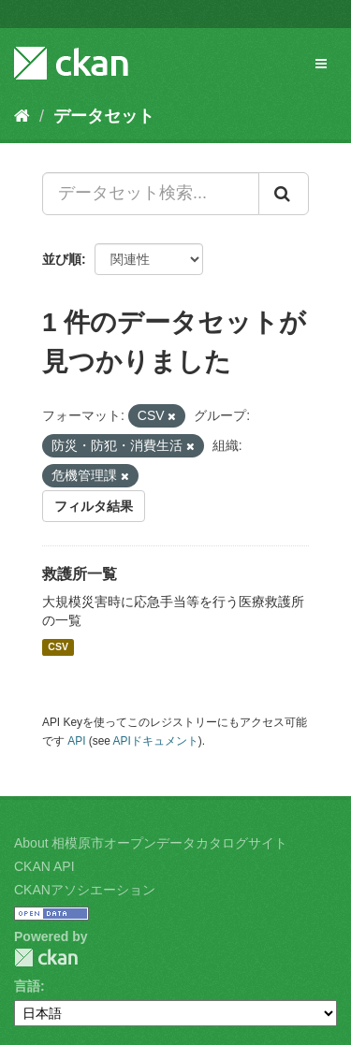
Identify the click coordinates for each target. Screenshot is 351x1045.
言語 (27, 986)
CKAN (46, 957)
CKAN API (44, 866)
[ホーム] (22, 116)
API (76, 740)
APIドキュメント (155, 740)
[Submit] (283, 193)
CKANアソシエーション (84, 889)
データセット (103, 116)
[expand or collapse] (321, 63)
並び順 (61, 259)
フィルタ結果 (93, 506)
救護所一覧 (79, 574)
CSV (58, 647)
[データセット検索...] (150, 193)
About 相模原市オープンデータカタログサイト (150, 842)
